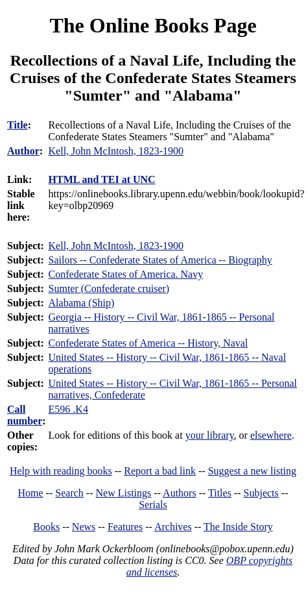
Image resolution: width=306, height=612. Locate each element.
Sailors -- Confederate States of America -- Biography (160, 259)
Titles (219, 492)
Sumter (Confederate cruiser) (109, 288)
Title (17, 124)
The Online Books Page (152, 25)
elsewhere (271, 435)
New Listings (124, 492)
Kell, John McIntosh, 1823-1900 (116, 245)
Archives (173, 526)
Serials (153, 504)
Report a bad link (160, 470)
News (83, 526)
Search (69, 492)
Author (23, 150)
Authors (179, 492)
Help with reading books (61, 470)
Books (46, 526)
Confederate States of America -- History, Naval (148, 343)
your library (209, 435)
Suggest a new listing (252, 470)
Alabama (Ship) (82, 302)
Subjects (261, 492)
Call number (24, 415)
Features (125, 526)
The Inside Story (238, 526)
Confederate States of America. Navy (126, 274)
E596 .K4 (68, 409)
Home (30, 492)
